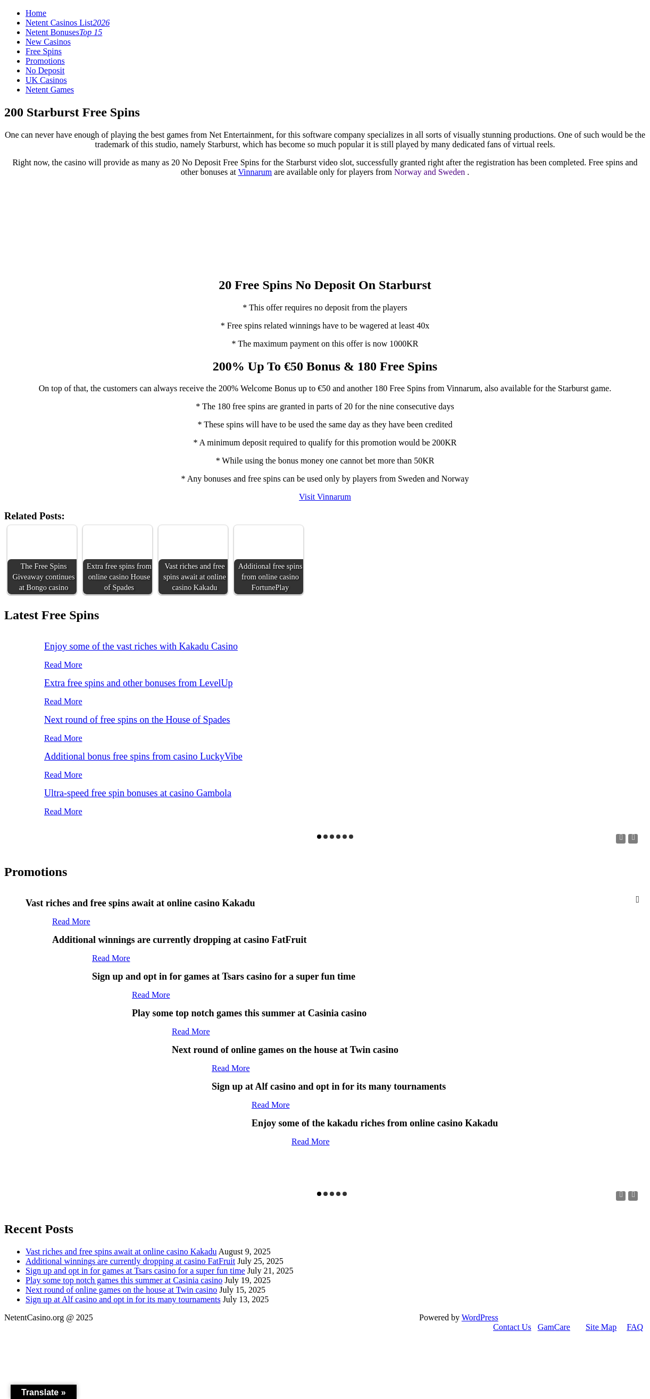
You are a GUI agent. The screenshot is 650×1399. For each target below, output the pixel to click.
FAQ (635, 1326)
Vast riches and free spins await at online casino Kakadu (121, 1251)
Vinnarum (255, 171)
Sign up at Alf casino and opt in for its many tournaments (123, 1299)
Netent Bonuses (64, 32)
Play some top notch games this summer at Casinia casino (124, 1280)
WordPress (480, 1317)
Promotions (45, 60)
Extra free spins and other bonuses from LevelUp (138, 683)
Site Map (601, 1326)
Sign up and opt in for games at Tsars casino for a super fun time (135, 1270)
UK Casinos (46, 80)
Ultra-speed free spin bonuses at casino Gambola (137, 793)
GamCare (554, 1326)
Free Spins (44, 51)
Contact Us (512, 1326)
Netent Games (50, 89)
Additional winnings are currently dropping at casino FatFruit (130, 1261)
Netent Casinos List (68, 22)
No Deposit (45, 70)
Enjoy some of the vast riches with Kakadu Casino (141, 646)
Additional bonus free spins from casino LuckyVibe (143, 756)
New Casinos (48, 41)
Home (36, 13)
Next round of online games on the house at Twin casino (121, 1289)
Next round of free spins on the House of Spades (137, 719)
